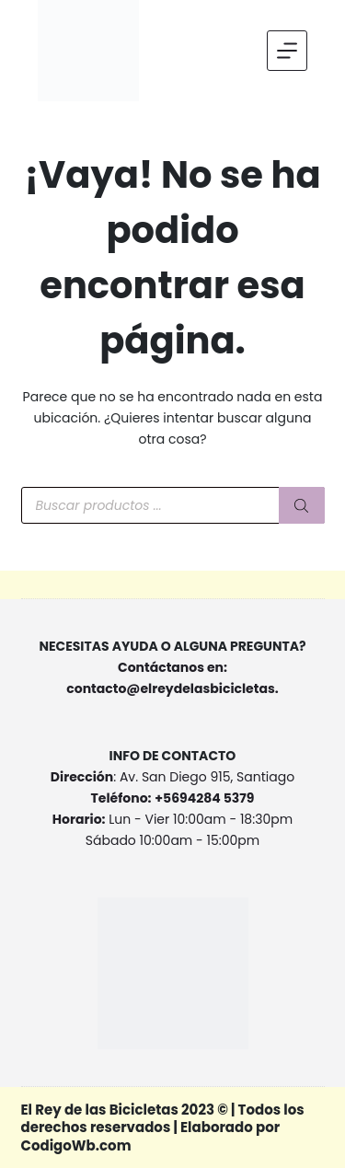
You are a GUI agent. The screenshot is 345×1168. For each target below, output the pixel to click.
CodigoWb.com (76, 1145)
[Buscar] (302, 505)
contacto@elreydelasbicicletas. (172, 688)
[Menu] (287, 50)
